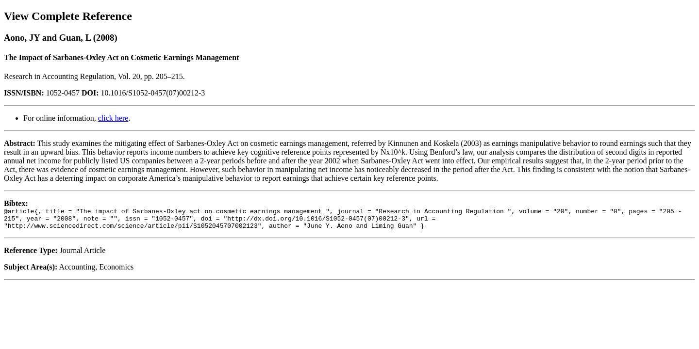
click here (113, 118)
